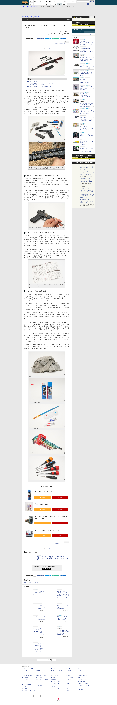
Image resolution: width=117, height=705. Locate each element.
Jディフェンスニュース (71, 672)
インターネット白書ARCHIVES (29, 690)
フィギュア (48, 6)
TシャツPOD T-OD (57, 675)
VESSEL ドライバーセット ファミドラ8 (46, 530)
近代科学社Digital (56, 688)
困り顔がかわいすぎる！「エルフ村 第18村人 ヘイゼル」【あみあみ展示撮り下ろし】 (87, 59)
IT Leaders (25, 677)
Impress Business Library (41, 675)
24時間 (80, 24)
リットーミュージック (57, 670)
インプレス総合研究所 (28, 675)
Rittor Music (54, 668)
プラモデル (42, 6)
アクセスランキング (81, 22)
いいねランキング (89, 31)
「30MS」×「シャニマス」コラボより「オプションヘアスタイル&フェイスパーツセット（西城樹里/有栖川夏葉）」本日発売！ (87, 113)
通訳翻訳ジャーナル (70, 675)
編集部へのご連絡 (53, 696)
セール (80, 6)
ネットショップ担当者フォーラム (43, 672)
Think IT (25, 670)
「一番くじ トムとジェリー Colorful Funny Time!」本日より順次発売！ (86, 74)
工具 (72, 6)
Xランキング (79, 29)
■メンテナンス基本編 (32, 81)
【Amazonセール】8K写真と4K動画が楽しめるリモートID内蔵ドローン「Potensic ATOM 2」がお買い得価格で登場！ (87, 51)
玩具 (68, 6)
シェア (41, 38)
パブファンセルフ (82, 679)
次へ (66, 41)
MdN (65, 682)
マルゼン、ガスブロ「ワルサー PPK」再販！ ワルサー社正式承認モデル (39, 618)
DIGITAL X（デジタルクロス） (42, 679)
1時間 (75, 24)
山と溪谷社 (53, 679)
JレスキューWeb (69, 677)
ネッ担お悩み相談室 (27, 682)
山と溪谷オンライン (57, 681)
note (56, 38)
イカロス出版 (67, 668)
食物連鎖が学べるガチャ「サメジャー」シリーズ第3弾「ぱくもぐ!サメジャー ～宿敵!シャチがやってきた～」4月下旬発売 (87, 120)
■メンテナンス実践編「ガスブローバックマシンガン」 (40, 86)
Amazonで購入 (43, 497)
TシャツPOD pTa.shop (84, 683)
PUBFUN (79, 677)
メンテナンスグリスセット (42, 504)
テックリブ (67, 688)
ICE (78, 668)
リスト (35, 38)
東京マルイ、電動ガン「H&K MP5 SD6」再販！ (38, 593)
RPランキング (78, 31)
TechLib (67, 690)
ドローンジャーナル (27, 679)
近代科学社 (53, 686)
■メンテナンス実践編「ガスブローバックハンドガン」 (40, 83)
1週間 (86, 24)
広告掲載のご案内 (44, 696)
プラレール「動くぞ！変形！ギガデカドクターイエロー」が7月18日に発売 (87, 143)
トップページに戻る (46, 660)
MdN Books (68, 683)
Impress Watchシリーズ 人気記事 (84, 155)
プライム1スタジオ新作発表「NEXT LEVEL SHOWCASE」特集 (84, 163)
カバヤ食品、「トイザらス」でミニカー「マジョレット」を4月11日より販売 (87, 81)
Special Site (79, 17)
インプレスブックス (40, 685)
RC (59, 6)
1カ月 (92, 24)
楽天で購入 (60, 497)
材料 (75, 6)
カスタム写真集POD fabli (84, 685)
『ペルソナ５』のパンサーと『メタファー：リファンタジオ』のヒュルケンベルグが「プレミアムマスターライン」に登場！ (87, 174)
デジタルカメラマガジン (28, 686)
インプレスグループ (79, 696)
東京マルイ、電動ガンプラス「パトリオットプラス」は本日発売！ (39, 607)
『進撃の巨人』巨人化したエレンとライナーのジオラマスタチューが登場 (87, 196)
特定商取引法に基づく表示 (89, 696)
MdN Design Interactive (70, 686)
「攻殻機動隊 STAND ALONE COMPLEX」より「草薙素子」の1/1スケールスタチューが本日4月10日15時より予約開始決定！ (87, 181)
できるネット (26, 688)
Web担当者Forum (27, 672)
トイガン (55, 6)
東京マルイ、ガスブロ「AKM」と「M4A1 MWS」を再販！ (62, 618)
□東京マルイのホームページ (30, 583)
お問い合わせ (37, 696)
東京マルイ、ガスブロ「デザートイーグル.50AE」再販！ (62, 607)
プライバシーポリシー (63, 696)
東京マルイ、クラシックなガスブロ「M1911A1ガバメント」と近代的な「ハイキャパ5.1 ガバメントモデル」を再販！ (52, 558)
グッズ (63, 6)
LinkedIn (64, 38)
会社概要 (71, 696)
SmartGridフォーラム (40, 670)
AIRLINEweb (68, 670)
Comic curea (81, 672)
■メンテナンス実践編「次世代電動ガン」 (37, 84)
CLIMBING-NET (56, 683)
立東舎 (54, 677)
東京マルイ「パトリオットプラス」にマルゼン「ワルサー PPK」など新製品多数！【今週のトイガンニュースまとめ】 (63, 594)
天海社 (80, 670)
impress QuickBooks (83, 675)
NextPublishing (39, 688)
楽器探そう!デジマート (57, 672)
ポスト (30, 38)
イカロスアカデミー (70, 679)
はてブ (49, 38)
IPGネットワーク (81, 681)
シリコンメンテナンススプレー (43, 491)
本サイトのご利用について (27, 696)
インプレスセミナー (40, 677)
